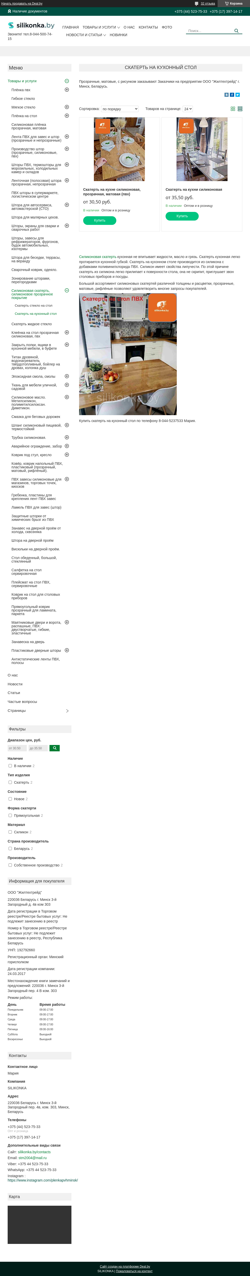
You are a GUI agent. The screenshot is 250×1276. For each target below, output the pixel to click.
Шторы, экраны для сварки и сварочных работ (35, 228)
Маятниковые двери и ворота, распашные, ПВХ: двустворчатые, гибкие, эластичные (36, 627)
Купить (99, 220)
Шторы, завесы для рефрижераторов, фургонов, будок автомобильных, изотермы (35, 243)
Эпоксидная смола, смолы (33, 376)
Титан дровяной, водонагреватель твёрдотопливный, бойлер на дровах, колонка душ (35, 362)
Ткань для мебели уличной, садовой (34, 387)
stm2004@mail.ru (33, 1158)
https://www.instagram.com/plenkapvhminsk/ (43, 1180)
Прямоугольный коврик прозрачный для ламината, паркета (33, 610)
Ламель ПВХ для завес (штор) (36, 507)
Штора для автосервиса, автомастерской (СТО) (31, 207)
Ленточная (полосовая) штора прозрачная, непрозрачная (36, 182)
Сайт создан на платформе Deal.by (125, 1266)
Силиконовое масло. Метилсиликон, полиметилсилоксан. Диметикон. (28, 402)
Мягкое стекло (23, 107)
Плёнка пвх (20, 90)
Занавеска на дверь (28, 642)
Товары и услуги (99, 27)
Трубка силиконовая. (28, 438)
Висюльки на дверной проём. (35, 549)
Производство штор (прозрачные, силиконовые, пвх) (34, 152)
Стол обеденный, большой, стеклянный (34, 559)
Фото (167, 27)
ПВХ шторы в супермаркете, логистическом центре (34, 194)
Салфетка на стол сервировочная (26, 572)
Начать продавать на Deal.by (21, 3)
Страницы (17, 710)
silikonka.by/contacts (34, 1152)
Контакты (148, 27)
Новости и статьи (84, 35)
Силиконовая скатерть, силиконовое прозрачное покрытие (32, 294)
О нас (129, 27)
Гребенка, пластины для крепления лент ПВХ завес (33, 497)
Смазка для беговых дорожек (35, 417)
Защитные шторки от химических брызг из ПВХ (32, 518)
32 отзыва (208, 3)
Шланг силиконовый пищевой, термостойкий (36, 427)
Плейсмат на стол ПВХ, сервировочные (30, 584)
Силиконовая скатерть (97, 257)
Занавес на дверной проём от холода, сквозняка (36, 530)
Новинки (118, 35)
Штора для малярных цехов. (35, 217)
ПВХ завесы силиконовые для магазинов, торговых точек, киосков (36, 482)
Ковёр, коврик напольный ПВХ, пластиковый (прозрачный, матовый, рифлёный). (37, 467)
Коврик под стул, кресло (31, 455)
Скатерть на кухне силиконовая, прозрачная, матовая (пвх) (112, 191)
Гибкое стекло (23, 99)
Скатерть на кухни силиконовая (194, 189)
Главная (70, 27)
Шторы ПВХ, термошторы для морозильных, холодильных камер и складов (36, 168)
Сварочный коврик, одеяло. (34, 270)
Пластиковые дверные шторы (36, 650)
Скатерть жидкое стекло (31, 324)
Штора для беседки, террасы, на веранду (36, 259)
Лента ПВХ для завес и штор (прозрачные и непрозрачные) (36, 138)
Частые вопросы (22, 701)
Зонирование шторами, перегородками (30, 280)
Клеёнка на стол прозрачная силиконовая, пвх (35, 334)
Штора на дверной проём (32, 540)
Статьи (14, 692)
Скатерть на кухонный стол (36, 314)
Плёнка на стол (24, 116)
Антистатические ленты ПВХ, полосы (35, 661)
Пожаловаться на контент (134, 1271)
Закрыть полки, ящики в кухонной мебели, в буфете (34, 346)
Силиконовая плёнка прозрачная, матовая (28, 126)
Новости (15, 684)
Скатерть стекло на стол (33, 305)
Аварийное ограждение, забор (36, 446)
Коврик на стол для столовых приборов (35, 596)
